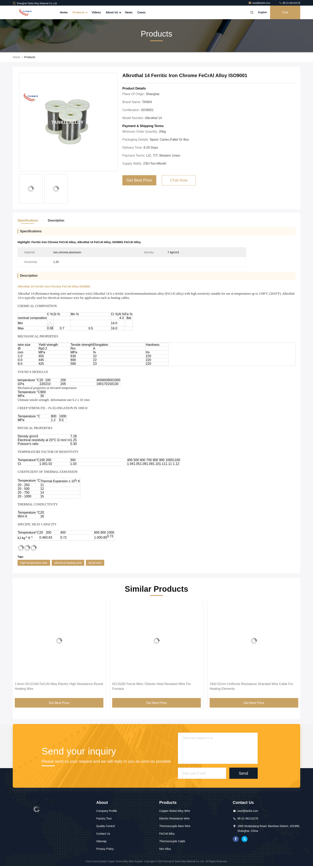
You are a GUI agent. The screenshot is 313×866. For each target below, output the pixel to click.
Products (79, 12)
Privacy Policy (105, 848)
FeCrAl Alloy (167, 833)
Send (243, 773)
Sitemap (101, 841)
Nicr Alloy (165, 848)
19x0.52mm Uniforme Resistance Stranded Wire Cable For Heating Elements (251, 686)
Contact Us (103, 833)
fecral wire (95, 562)
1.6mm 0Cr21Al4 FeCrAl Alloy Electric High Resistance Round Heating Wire (59, 686)
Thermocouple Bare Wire (174, 826)
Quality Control (105, 826)
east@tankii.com (259, 3)
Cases (141, 12)
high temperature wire (33, 562)
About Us (113, 12)
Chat (285, 12)
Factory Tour (104, 818)
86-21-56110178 (289, 3)
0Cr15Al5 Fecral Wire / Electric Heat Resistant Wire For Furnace (151, 686)
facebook (236, 839)
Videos (96, 12)
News (129, 12)
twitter (245, 839)
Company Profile (106, 810)
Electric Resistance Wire (174, 818)
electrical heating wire (67, 562)
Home (64, 12)
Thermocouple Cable (172, 841)
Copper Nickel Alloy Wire (174, 810)
